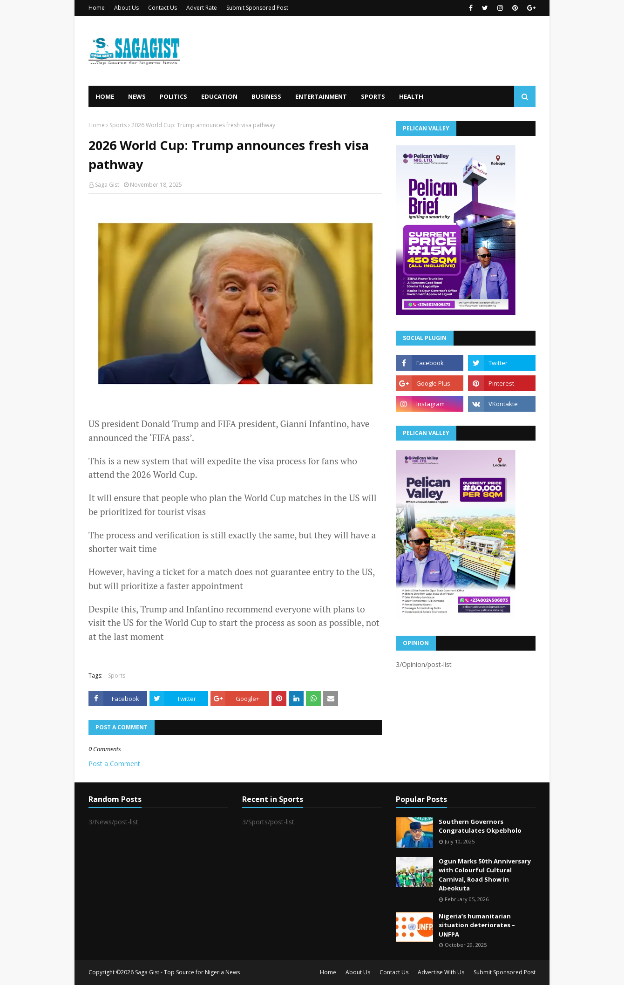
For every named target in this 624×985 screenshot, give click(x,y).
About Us (126, 8)
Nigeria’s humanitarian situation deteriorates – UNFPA (477, 925)
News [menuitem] (137, 96)
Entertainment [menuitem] (321, 96)
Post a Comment (114, 763)
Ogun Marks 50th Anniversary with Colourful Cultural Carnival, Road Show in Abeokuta (485, 875)
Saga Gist (107, 185)
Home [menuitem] (104, 96)
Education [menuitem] (219, 96)
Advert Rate (201, 8)
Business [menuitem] (266, 96)
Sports (118, 125)
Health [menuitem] (411, 96)
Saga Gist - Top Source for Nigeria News (187, 972)
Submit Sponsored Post (257, 8)
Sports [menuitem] (373, 96)
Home (96, 8)
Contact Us (162, 8)
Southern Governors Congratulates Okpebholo (480, 826)
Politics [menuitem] (173, 96)
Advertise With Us (441, 972)
